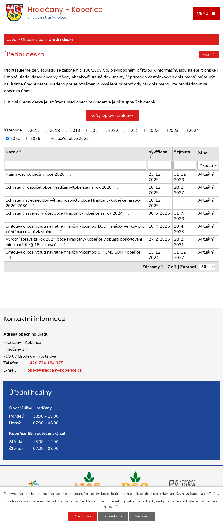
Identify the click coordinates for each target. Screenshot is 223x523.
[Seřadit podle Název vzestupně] (20, 150)
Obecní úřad (32, 39)
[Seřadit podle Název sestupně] (20, 152)
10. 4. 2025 (159, 226)
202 (94, 130)
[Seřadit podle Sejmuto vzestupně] (176, 155)
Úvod (11, 39)
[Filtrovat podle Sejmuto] (184, 165)
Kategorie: (13, 130)
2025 (15, 138)
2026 (35, 138)
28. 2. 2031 (179, 241)
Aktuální (206, 174)
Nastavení (142, 516)
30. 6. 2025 (159, 213)
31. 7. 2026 (179, 215)
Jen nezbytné (113, 516)
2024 (194, 130)
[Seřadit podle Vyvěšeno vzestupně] (151, 155)
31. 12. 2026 (180, 177)
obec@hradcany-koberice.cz (54, 370)
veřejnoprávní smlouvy (112, 115)
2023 (174, 130)
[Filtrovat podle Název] (75, 165)
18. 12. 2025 (155, 190)
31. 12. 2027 (180, 254)
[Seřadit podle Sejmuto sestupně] (176, 157)
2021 (133, 130)
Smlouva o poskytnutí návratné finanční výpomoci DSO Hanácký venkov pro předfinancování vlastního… (75, 228)
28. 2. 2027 (179, 190)
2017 (35, 130)
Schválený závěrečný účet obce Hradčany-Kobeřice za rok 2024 (68, 213)
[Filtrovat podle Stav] (207, 165)
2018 (55, 130)
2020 (113, 130)
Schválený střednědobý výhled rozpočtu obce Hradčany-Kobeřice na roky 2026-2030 (73, 202)
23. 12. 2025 (155, 177)
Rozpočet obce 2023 (70, 138)
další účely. (212, 494)
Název (12, 152)
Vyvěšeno (158, 152)
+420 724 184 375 (45, 363)
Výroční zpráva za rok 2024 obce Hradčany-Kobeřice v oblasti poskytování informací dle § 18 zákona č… (74, 241)
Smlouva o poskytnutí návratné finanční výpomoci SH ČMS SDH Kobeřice (73, 254)
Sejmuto (182, 152)
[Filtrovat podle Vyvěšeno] (160, 165)
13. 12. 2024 (155, 254)
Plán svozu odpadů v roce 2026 (39, 174)
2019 (75, 130)
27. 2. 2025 (159, 239)
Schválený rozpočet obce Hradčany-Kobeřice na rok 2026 (63, 187)
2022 (153, 130)
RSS (209, 54)
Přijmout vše (82, 516)
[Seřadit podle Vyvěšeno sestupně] (151, 157)
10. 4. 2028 (179, 228)
